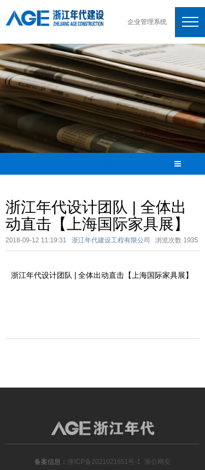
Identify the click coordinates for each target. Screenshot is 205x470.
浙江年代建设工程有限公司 (111, 240)
